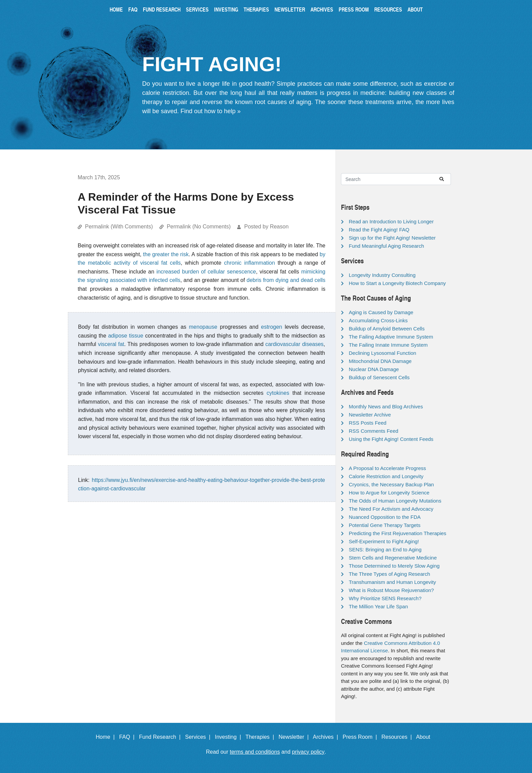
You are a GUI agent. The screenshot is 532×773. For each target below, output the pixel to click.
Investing (226, 9)
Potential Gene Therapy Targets (384, 525)
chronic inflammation (249, 263)
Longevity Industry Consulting (382, 275)
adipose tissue (125, 336)
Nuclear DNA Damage (374, 369)
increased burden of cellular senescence (206, 271)
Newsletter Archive (370, 415)
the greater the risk (166, 254)
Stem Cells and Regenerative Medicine (393, 558)
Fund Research (161, 9)
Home (116, 9)
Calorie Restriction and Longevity (386, 476)
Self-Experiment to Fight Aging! (384, 541)
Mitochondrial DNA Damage (380, 361)
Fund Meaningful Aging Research (386, 246)
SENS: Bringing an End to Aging (385, 549)
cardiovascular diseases (294, 344)
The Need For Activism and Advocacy (391, 509)
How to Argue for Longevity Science (389, 492)
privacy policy (308, 752)
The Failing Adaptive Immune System (391, 337)
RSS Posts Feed (367, 423)
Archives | (327, 737)
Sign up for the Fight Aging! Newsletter (392, 238)
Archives (321, 9)
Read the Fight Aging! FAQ (379, 229)
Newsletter (289, 9)
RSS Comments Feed (373, 431)
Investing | (229, 737)
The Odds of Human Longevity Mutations (395, 501)
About (415, 9)
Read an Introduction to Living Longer (391, 221)
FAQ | (128, 737)
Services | (199, 737)
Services (197, 9)
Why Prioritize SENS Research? (385, 598)
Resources (388, 9)
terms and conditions (255, 752)
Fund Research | (161, 737)
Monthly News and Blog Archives (386, 406)
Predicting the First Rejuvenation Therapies (397, 533)
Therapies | (261, 737)
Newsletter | (295, 737)
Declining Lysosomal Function (382, 353)
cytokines (278, 393)
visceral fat (111, 344)
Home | (107, 737)
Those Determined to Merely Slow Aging (394, 566)
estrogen (271, 327)
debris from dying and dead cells (286, 280)
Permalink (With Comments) (119, 226)
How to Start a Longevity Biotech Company (397, 283)
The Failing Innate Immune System (388, 345)
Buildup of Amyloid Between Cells (386, 328)
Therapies (256, 9)
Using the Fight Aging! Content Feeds (391, 439)
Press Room (354, 9)
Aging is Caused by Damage (381, 312)
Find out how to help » (210, 111)
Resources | (398, 737)
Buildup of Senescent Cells (379, 377)
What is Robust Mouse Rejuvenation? (391, 590)
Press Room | (361, 737)
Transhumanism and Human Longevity (392, 582)
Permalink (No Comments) (198, 226)
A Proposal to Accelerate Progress (387, 468)
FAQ (132, 9)
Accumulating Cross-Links (378, 320)
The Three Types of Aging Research (389, 574)
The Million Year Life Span (378, 606)
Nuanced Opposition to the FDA (385, 517)
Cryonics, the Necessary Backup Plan (391, 484)
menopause (203, 327)
